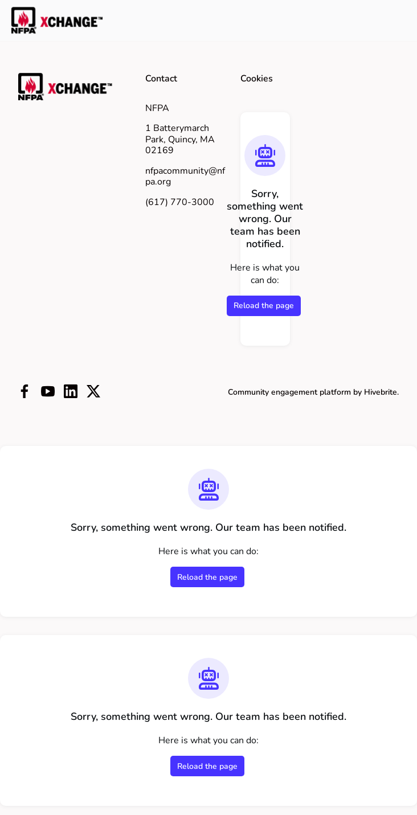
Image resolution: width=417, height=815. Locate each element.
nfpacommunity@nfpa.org (185, 177)
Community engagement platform (289, 392)
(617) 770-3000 (179, 202)
